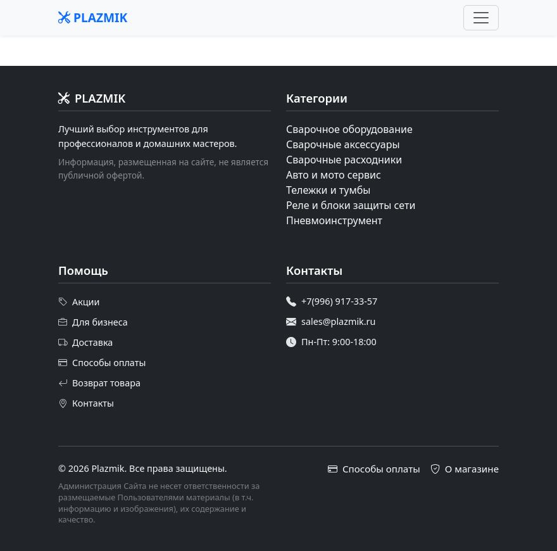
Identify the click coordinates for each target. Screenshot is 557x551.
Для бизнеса (93, 322)
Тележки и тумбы (328, 190)
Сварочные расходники (344, 160)
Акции (79, 302)
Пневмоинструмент (334, 220)
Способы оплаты (102, 363)
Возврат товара (99, 383)
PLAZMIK (92, 17)
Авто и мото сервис (333, 175)
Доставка (85, 343)
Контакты (86, 403)
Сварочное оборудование (349, 129)
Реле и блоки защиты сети (350, 205)
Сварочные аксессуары (343, 144)
